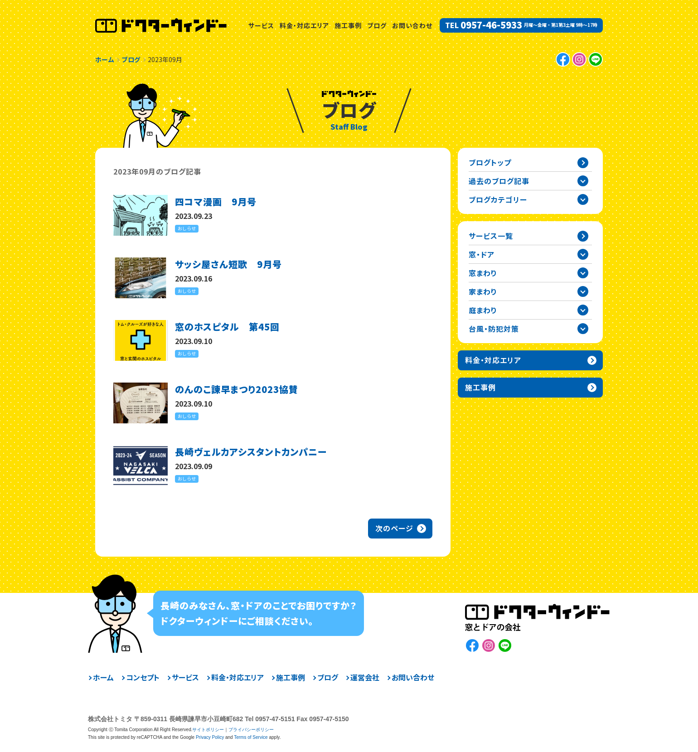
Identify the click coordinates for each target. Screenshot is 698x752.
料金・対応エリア (304, 25)
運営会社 (364, 677)
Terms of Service (250, 737)
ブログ (377, 25)
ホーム (103, 677)
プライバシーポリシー (251, 729)
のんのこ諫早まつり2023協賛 (236, 389)
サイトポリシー (208, 729)
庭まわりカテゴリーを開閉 (583, 310)
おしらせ (187, 228)
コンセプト (143, 677)
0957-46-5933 (491, 24)
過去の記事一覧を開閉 (583, 181)
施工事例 (348, 25)
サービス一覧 (491, 235)
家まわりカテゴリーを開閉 (583, 291)
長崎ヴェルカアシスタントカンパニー (251, 451)
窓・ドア (481, 254)
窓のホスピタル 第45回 (227, 326)
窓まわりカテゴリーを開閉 (583, 273)
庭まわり (483, 310)
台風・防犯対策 (494, 328)
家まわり (483, 291)
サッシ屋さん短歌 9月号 (228, 264)
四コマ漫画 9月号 (216, 201)
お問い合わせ (412, 25)
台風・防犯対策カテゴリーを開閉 (583, 329)
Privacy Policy (210, 737)
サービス (261, 25)
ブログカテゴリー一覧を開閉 (583, 199)
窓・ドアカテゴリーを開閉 (583, 254)
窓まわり (483, 272)
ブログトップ (490, 162)
